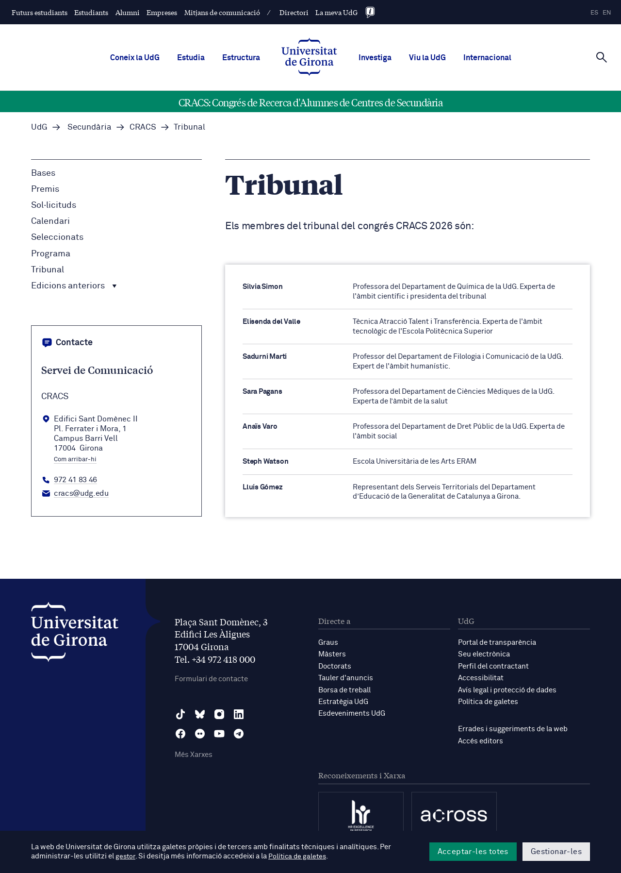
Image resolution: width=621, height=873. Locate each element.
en (607, 13)
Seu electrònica (484, 654)
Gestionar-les (556, 852)
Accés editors (480, 739)
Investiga (375, 58)
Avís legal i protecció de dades (507, 689)
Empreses (162, 12)
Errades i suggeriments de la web (513, 728)
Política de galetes (488, 701)
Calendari (50, 221)
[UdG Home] (309, 58)
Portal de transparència (497, 642)
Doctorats (334, 666)
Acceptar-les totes (473, 852)
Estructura (241, 58)
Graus (328, 642)
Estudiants (91, 12)
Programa (50, 254)
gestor (125, 856)
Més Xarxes (193, 755)
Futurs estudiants (39, 12)
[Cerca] (601, 56)
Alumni (127, 12)
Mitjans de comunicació (222, 12)
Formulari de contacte (211, 679)
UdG (39, 127)
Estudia (191, 58)
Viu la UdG (427, 58)
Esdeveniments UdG (351, 712)
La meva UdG (336, 12)
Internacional (487, 58)
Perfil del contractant (493, 666)
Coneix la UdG (135, 58)
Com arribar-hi (75, 460)
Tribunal (47, 270)
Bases (43, 173)
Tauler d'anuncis (345, 677)
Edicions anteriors (74, 286)
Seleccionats (57, 237)
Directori (294, 12)
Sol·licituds (53, 205)
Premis (45, 189)
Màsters (332, 654)
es (594, 13)
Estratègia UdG (343, 701)
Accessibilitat (481, 677)
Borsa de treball (344, 689)
